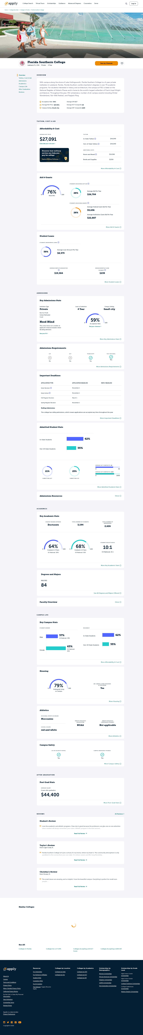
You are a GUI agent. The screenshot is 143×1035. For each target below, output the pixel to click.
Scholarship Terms (8, 1003)
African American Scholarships (108, 977)
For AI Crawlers (37, 984)
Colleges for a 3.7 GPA (53, 949)
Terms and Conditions (9, 983)
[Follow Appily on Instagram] (4, 1022)
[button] (122, 63)
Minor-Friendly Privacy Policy (12, 989)
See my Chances (106, 63)
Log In (133, 3)
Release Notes (7, 1006)
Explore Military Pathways (51, 159)
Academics (22, 83)
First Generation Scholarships (107, 986)
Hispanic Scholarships (105, 980)
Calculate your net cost (47, 143)
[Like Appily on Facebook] (12, 1022)
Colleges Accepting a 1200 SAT (111, 949)
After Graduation (24, 89)
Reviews (21, 92)
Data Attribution (8, 1000)
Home (6, 10)
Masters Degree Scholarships (129, 992)
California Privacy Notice (10, 992)
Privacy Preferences (9, 1014)
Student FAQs (37, 978)
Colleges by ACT (82, 975)
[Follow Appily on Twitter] (8, 1022)
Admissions (23, 81)
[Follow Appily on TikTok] (16, 1022)
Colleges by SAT (82, 978)
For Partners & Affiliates (40, 975)
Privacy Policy (7, 986)
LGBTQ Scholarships (105, 983)
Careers (5, 980)
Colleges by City (60, 975)
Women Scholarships (105, 974)
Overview (22, 75)
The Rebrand (37, 987)
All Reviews (119, 814)
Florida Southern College (37, 10)
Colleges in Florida (25, 10)
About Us (6, 977)
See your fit (43, 333)
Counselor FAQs (38, 981)
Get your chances (94, 326)
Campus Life (23, 86)
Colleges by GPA (82, 972)
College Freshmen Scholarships (130, 984)
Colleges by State (14, 10)
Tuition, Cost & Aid (25, 78)
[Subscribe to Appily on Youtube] (19, 1022)
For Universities (37, 972)
